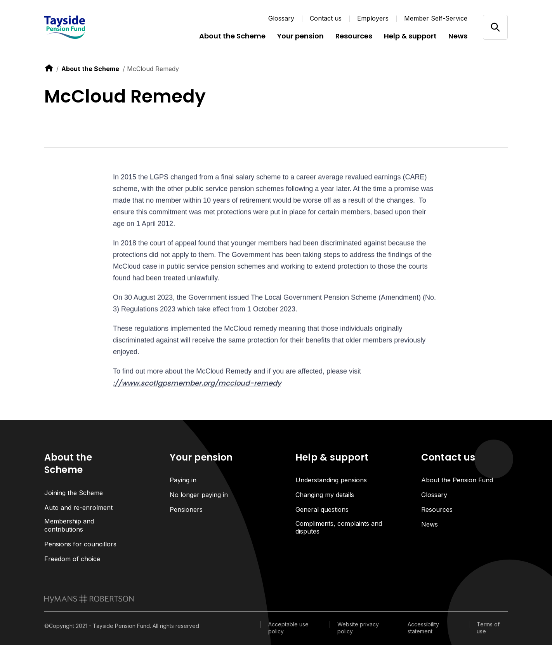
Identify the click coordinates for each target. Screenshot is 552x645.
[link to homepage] (89, 598)
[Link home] (90, 27)
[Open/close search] (495, 27)
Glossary (281, 18)
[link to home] (49, 68)
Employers (373, 18)
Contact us (326, 18)
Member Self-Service (435, 18)
